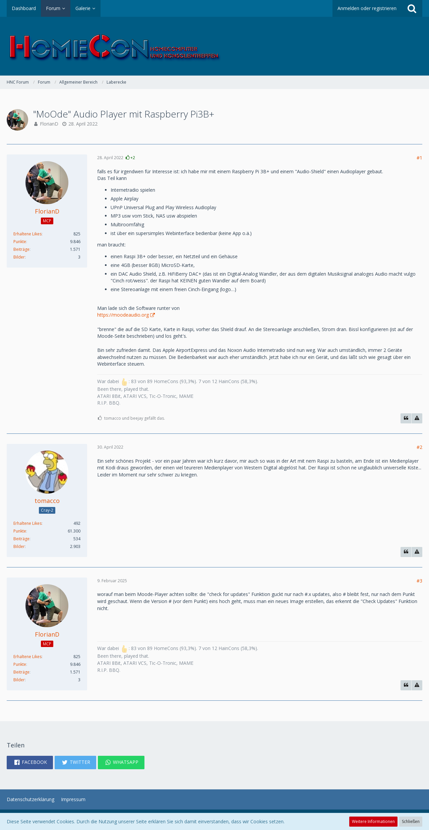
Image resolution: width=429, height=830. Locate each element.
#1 (419, 157)
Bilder (19, 257)
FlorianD (49, 124)
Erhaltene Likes (27, 234)
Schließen (411, 821)
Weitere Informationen (373, 821)
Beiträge (21, 249)
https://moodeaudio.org (123, 315)
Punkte (19, 241)
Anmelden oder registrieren (367, 8)
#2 (419, 447)
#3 (419, 581)
